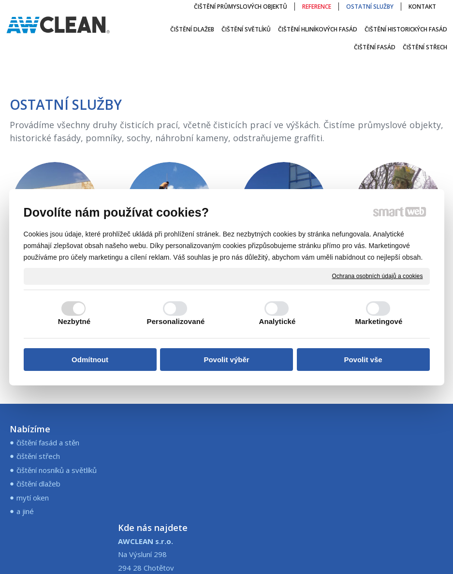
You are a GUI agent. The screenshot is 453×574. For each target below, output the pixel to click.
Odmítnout (90, 359)
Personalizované (176, 321)
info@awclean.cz (261, 455)
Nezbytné (74, 321)
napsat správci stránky (286, 553)
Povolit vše (363, 359)
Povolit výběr (226, 359)
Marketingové (379, 321)
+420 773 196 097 (265, 442)
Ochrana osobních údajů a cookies (377, 275)
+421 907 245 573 (265, 474)
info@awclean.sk (261, 487)
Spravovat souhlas (226, 561)
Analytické (277, 321)
